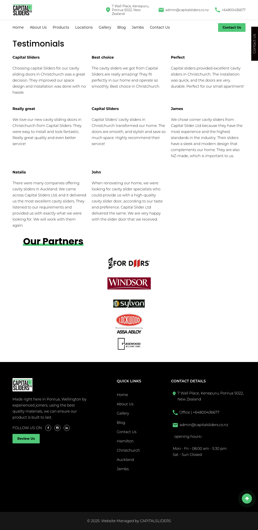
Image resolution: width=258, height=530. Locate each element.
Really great (23, 109)
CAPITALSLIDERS (155, 521)
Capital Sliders (26, 57)
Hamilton (125, 441)
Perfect (178, 57)
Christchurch (128, 450)
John (96, 172)
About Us (38, 27)
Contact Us (160, 27)
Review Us (26, 439)
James (177, 109)
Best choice (103, 57)
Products (61, 27)
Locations (84, 27)
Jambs (138, 27)
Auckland (125, 459)
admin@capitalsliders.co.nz (187, 10)
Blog (121, 27)
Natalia (19, 172)
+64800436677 (234, 10)
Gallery (105, 27)
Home (18, 27)
